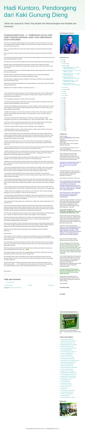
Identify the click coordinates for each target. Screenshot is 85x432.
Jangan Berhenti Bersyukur (67, 392)
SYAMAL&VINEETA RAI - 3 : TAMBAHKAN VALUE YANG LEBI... (71, 77)
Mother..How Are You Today (67, 357)
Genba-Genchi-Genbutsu (66, 385)
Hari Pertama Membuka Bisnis (68, 358)
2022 (62, 97)
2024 (62, 59)
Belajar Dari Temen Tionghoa (67, 371)
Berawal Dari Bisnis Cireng (67, 346)
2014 (62, 114)
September (65, 89)
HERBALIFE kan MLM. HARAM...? (69, 341)
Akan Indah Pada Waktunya (67, 339)
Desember (65, 63)
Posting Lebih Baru (8, 285)
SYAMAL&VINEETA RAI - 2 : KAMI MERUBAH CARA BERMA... (70, 81)
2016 (62, 110)
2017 (62, 108)
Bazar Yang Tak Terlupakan (67, 364)
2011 (62, 120)
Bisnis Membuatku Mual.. (66, 350)
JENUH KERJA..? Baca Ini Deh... (68, 378)
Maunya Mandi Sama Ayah (67, 365)
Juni (64, 93)
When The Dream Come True (67, 343)
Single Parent (64, 388)
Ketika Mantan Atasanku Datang (68, 362)
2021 (62, 100)
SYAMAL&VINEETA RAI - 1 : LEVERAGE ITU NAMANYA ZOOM (71, 84)
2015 (62, 112)
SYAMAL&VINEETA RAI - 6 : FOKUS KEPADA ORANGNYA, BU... (70, 68)
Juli (63, 91)
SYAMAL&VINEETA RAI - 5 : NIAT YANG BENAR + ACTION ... (71, 71)
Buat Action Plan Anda (66, 383)
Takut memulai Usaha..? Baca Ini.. (69, 351)
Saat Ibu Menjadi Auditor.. (67, 355)
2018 (62, 106)
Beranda (30, 285)
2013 (62, 116)
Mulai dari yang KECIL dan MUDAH (69, 367)
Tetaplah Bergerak (65, 395)
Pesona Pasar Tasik (65, 386)
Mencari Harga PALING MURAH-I (68, 348)
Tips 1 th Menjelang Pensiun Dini (68, 374)
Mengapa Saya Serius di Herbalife (69, 344)
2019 (62, 104)
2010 (62, 122)
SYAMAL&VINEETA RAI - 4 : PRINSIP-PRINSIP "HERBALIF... (71, 74)
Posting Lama (51, 285)
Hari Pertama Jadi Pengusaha (68, 390)
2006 (62, 130)
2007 (62, 128)
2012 (62, 118)
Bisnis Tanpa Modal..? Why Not (68, 397)
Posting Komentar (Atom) (15, 287)
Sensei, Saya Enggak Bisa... (67, 353)
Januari (64, 95)
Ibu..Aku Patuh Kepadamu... (67, 393)
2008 (62, 126)
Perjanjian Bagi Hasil (65, 379)
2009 (62, 124)
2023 (62, 61)
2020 (62, 102)
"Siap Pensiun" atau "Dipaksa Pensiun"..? (70, 360)
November (65, 65)
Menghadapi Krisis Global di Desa (68, 372)
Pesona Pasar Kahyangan (67, 369)
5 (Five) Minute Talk (65, 381)
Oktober (64, 87)
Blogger (57, 428)
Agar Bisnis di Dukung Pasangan (68, 376)
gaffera (44, 428)
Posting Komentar (10, 282)
